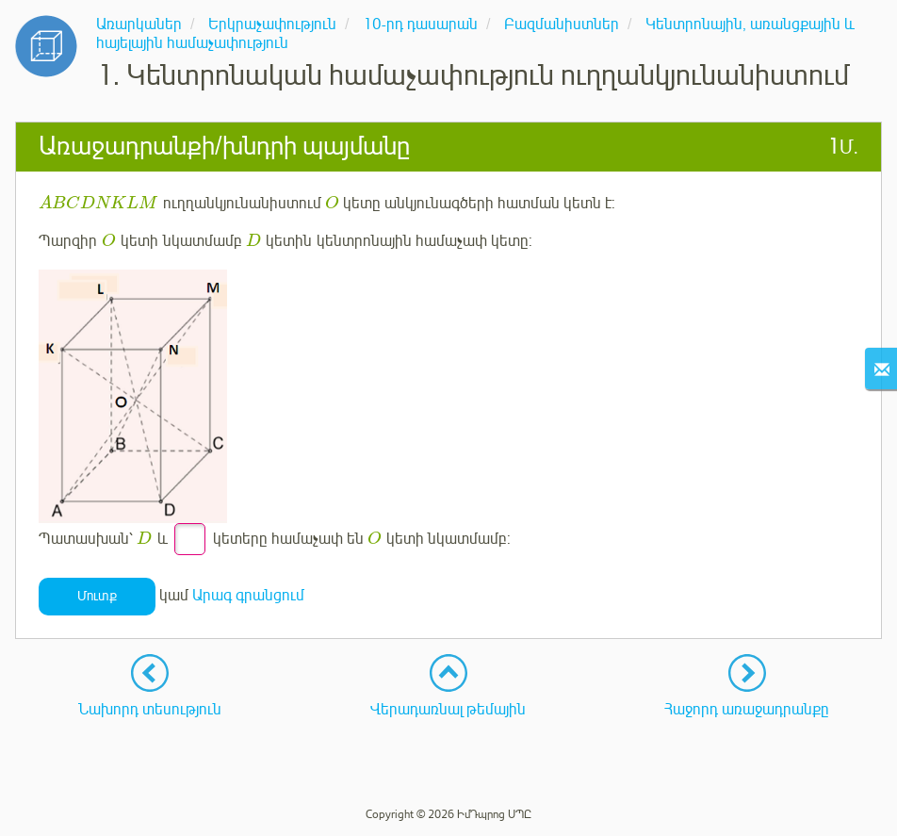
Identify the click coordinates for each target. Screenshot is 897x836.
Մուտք (97, 596)
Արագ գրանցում (248, 595)
